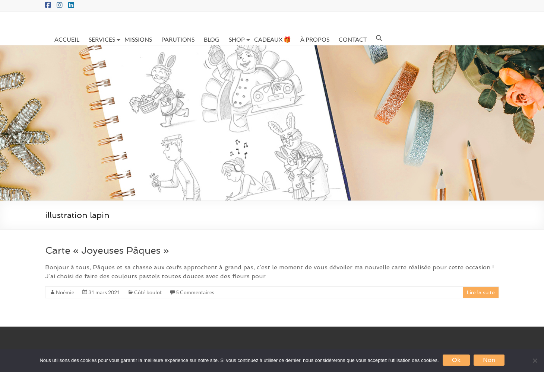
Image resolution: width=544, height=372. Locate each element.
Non (489, 359)
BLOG (211, 39)
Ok (456, 359)
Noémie (65, 292)
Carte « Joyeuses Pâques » (107, 250)
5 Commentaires (195, 292)
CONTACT (353, 39)
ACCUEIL (66, 39)
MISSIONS (138, 39)
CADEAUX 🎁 (272, 39)
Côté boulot (148, 292)
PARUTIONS (177, 39)
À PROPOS (314, 39)
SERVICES (102, 39)
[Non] (534, 360)
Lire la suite (481, 292)
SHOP (237, 39)
